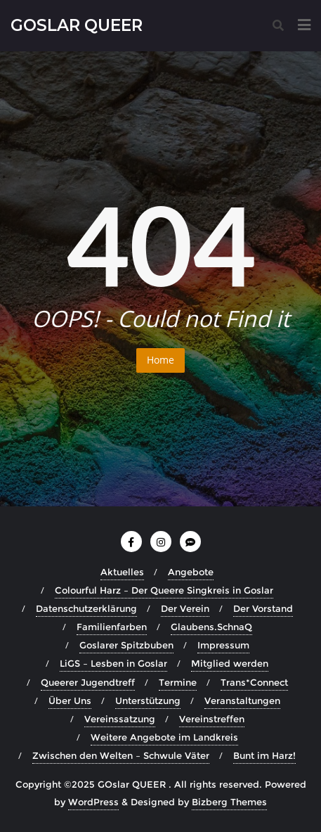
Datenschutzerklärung (86, 608)
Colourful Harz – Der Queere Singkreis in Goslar (164, 590)
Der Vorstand (263, 608)
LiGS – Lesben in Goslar (113, 663)
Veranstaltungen (242, 700)
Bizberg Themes (229, 801)
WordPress (93, 801)
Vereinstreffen (211, 718)
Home (160, 359)
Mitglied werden (229, 663)
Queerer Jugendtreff (88, 682)
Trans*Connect (254, 682)
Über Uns (69, 700)
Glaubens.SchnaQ (211, 626)
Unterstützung (148, 700)
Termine (178, 682)
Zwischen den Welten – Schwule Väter (120, 755)
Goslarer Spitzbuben (126, 645)
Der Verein (185, 608)
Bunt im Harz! (264, 755)
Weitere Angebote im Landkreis (164, 737)
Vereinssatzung (119, 718)
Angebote (191, 571)
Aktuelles (122, 571)
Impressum (223, 645)
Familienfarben (112, 626)
